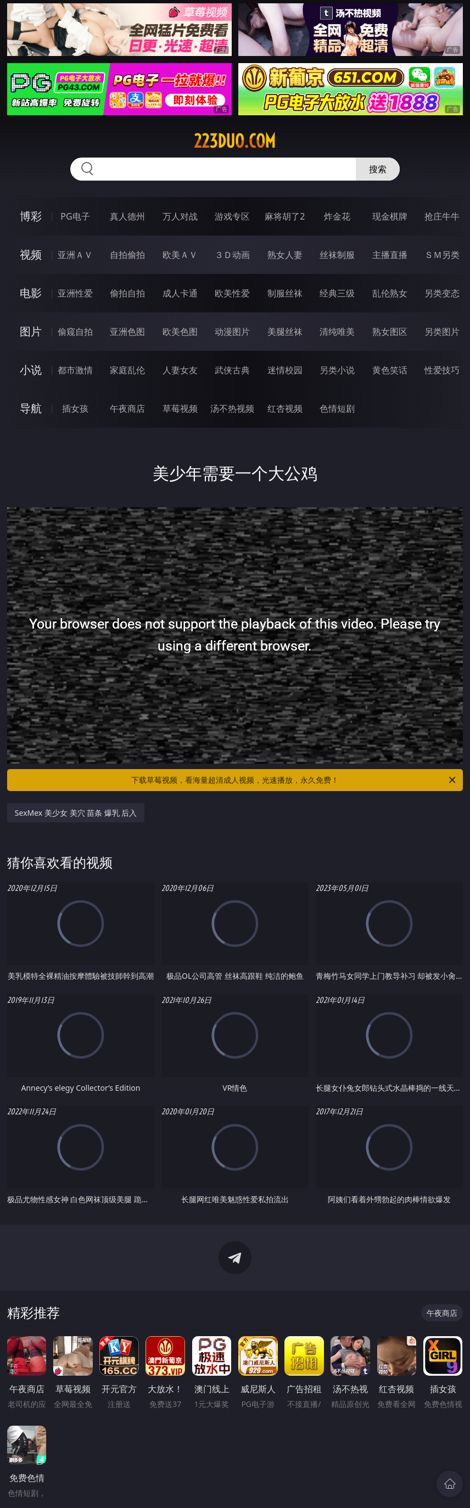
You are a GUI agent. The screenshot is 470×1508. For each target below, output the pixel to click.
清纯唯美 (337, 332)
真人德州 (127, 216)
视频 (31, 254)
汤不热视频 (232, 408)
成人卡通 (180, 293)
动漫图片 (232, 332)
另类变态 (442, 293)
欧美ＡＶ (180, 255)
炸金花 (337, 216)
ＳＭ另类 (442, 255)
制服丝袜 (285, 293)
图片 (31, 331)
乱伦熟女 (389, 293)
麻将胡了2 (285, 216)
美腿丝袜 (285, 332)
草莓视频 (180, 408)
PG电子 (74, 216)
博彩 (31, 216)
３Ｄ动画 (232, 255)
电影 (31, 292)
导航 (31, 408)
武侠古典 (232, 370)
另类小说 (337, 370)
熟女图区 (389, 332)
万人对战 (180, 216)
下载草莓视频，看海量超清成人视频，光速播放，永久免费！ (294, 780)
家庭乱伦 (127, 370)
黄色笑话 (389, 370)
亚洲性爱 (75, 293)
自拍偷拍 (127, 255)
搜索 (378, 169)
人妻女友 (180, 370)
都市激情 (75, 370)
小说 (31, 369)
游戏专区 (232, 216)
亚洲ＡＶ (75, 255)
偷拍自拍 (127, 293)
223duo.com (235, 141)
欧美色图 (180, 332)
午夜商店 (127, 408)
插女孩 (75, 408)
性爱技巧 (442, 370)
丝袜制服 (337, 255)
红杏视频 (285, 408)
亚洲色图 (127, 332)
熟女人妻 (285, 255)
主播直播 (389, 255)
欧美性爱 (232, 293)
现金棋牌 (389, 216)
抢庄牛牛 (442, 216)
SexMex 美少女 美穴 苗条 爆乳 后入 (76, 813)
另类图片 (442, 332)
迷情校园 (285, 370)
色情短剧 (337, 408)
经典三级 (337, 293)
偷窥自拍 (75, 332)
